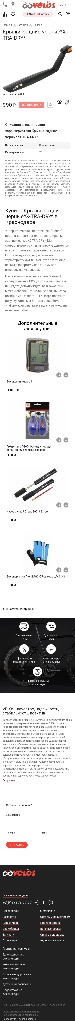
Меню (65, 4)
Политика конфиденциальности (21, 1011)
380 (22, 585)
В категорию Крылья (18, 609)
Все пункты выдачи (15, 895)
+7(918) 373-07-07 (17, 902)
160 (17, 455)
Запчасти (22, 25)
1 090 (23, 390)
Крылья (37, 25)
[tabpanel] (37, 69)
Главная (7, 25)
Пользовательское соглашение (21, 1015)
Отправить (17, 844)
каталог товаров (38, 14)
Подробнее (9, 780)
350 (22, 520)
